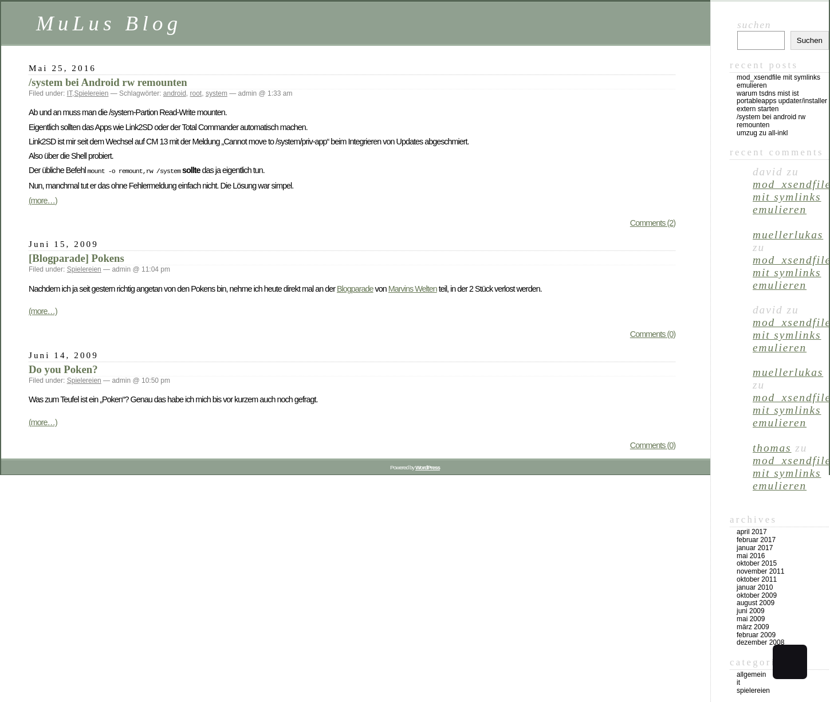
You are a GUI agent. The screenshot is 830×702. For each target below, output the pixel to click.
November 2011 (760, 571)
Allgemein (751, 674)
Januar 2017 (755, 548)
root (196, 93)
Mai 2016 (751, 556)
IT (69, 93)
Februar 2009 (756, 635)
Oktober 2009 (757, 595)
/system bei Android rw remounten (108, 82)
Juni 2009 (751, 611)
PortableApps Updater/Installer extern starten (782, 105)
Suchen (754, 24)
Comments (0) (652, 333)
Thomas (772, 448)
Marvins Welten (412, 287)
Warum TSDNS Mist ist (768, 93)
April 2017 (752, 532)
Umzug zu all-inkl (762, 133)
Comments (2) (652, 221)
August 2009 (755, 603)
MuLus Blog (109, 23)
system (216, 93)
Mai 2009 (751, 619)
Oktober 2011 (757, 579)
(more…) (43, 199)
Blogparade (355, 287)
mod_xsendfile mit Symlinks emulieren (778, 81)
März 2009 (753, 627)
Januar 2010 (755, 587)
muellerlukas (788, 235)
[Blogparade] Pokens (76, 257)
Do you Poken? (63, 368)
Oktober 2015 (757, 563)
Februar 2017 (756, 540)
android (174, 93)
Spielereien (91, 93)
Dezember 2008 (760, 642)
